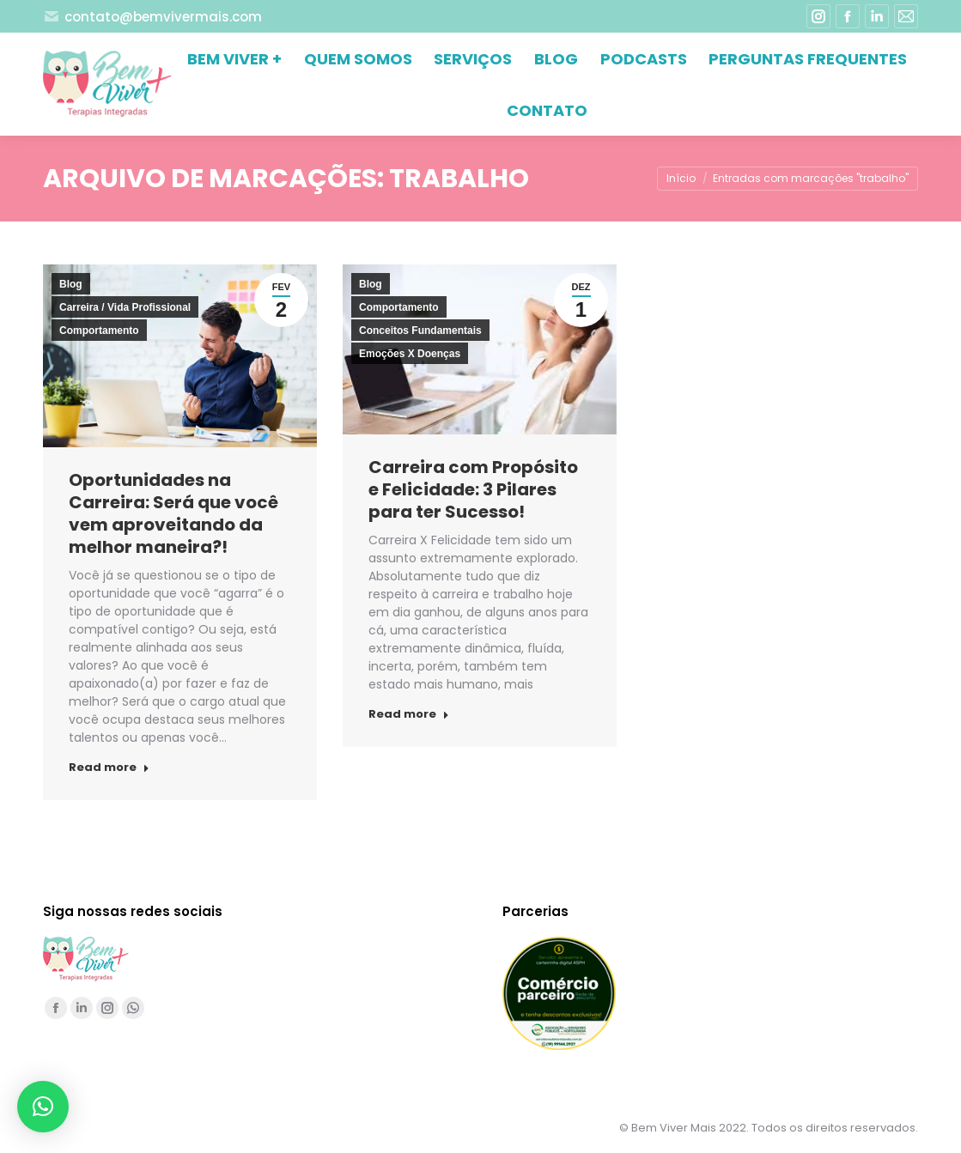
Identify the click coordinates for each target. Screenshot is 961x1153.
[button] (43, 1106)
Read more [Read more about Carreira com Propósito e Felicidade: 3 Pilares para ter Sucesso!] (408, 714)
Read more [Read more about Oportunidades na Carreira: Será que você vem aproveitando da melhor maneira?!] (109, 767)
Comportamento (99, 331)
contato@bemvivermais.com (152, 17)
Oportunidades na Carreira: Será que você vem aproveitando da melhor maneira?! (173, 513)
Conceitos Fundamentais (420, 331)
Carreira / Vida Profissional (125, 307)
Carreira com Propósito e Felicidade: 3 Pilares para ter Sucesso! (473, 489)
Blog (70, 284)
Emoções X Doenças (409, 354)
